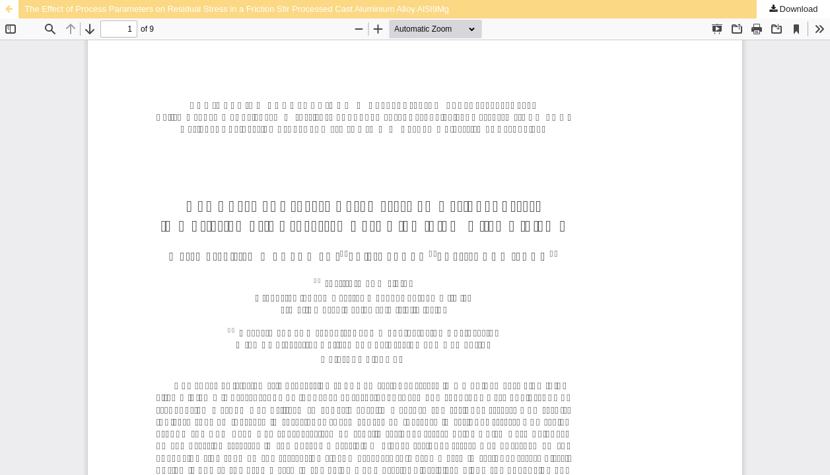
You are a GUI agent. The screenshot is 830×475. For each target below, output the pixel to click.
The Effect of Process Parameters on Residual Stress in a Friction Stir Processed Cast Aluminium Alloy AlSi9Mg (236, 9)
